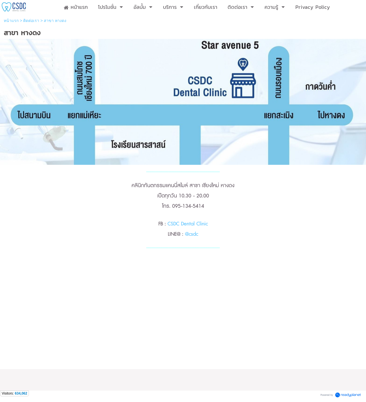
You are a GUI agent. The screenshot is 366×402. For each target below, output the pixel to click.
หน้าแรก (11, 20)
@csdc (191, 234)
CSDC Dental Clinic (188, 224)
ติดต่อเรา (31, 20)
